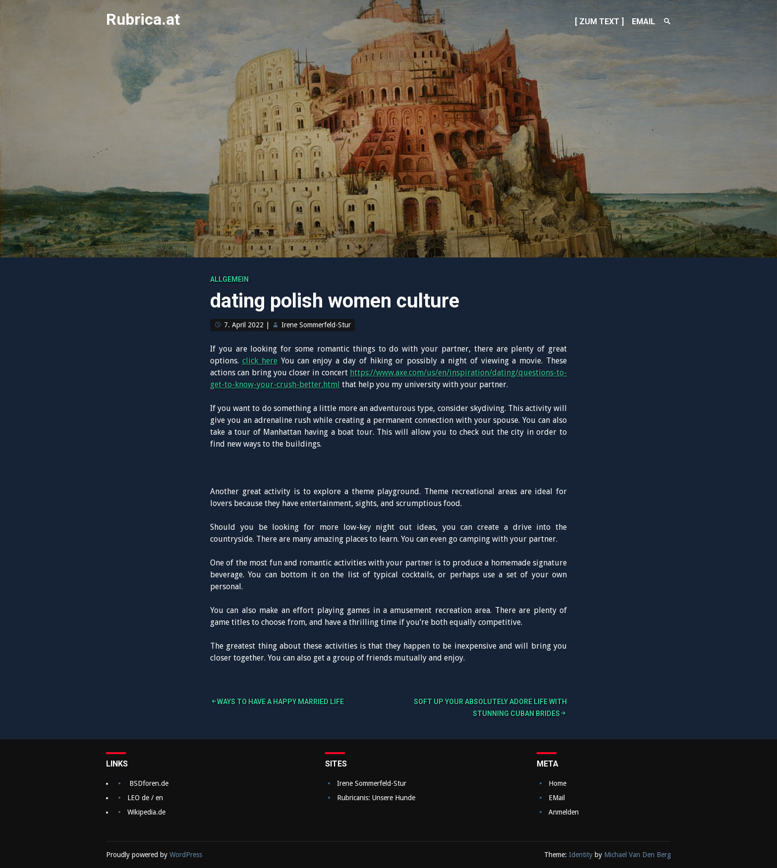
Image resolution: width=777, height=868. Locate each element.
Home (557, 783)
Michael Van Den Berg (637, 855)
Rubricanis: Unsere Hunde (376, 798)
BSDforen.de (148, 783)
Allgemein (229, 279)
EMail (557, 798)
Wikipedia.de (146, 812)
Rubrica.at (143, 19)
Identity (581, 855)
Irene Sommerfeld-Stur (316, 325)
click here (260, 360)
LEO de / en (145, 798)
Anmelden (564, 812)
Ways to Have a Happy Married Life (280, 702)
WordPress (185, 855)
